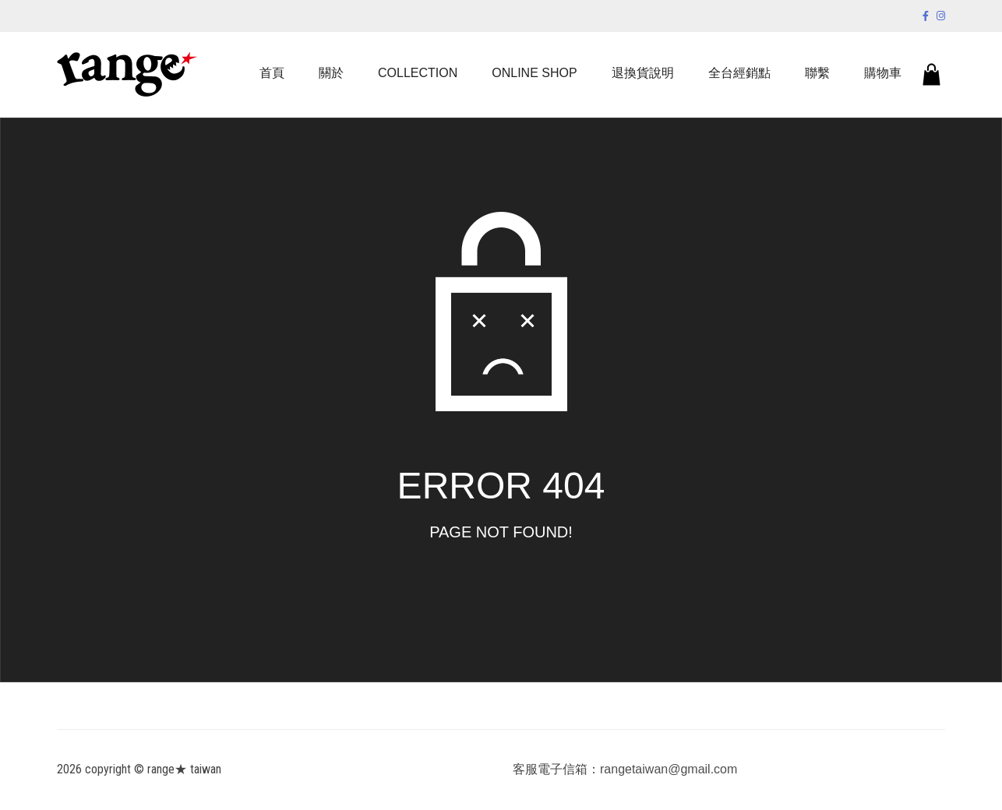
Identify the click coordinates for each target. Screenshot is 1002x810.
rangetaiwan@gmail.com (668, 769)
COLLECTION (417, 72)
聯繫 (817, 72)
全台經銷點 (739, 72)
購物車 (882, 72)
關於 (331, 72)
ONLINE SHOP (534, 72)
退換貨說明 (643, 72)
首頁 (271, 72)
